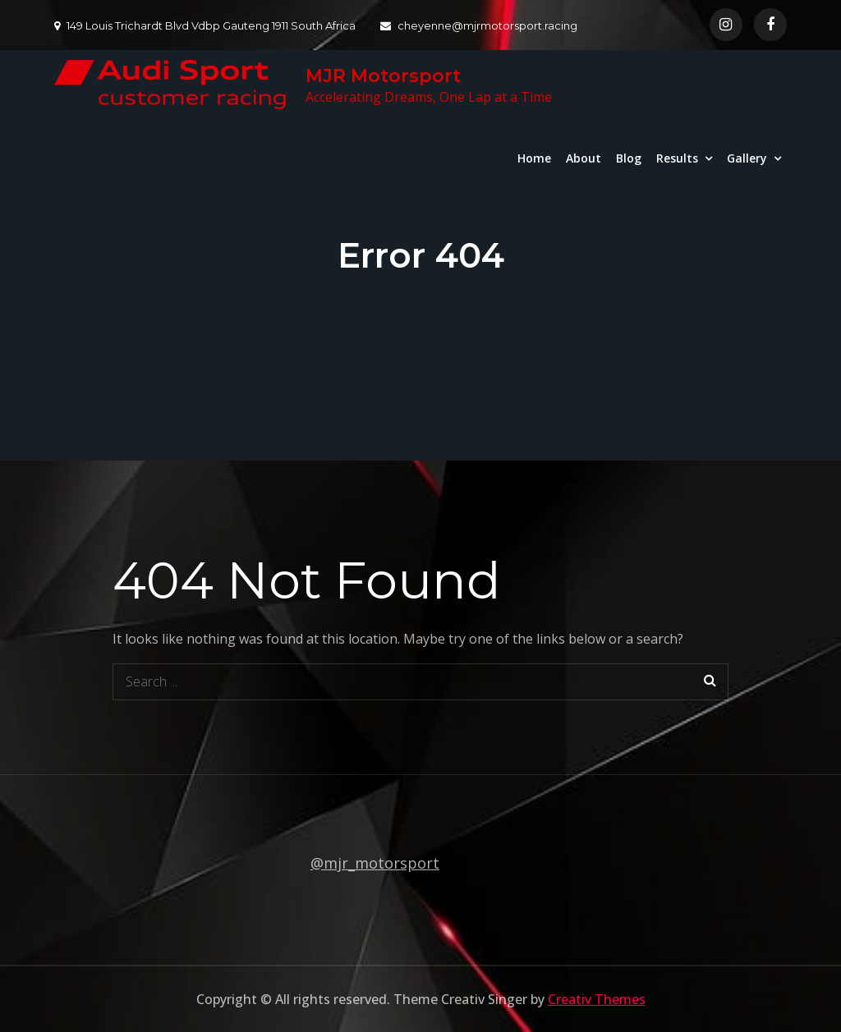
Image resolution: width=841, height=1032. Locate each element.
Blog (628, 158)
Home (534, 158)
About (583, 158)
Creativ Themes (597, 999)
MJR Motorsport (383, 76)
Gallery (747, 158)
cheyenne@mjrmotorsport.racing (478, 25)
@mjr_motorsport (374, 863)
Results (677, 158)
